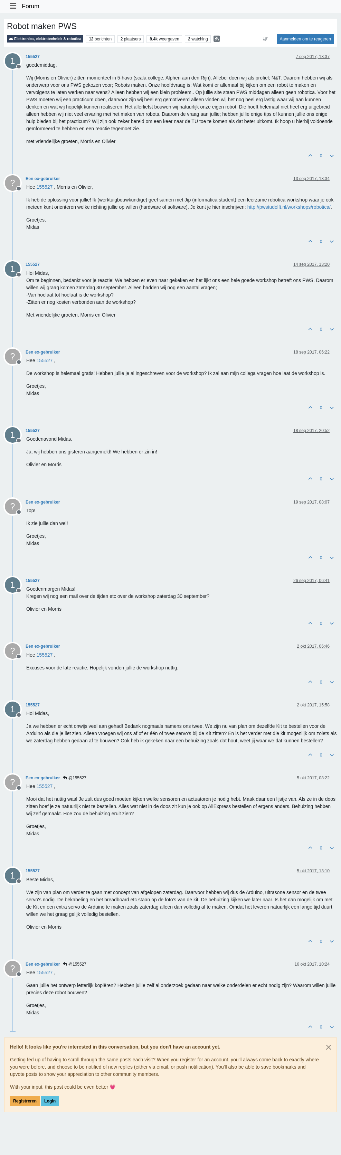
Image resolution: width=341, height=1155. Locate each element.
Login (50, 1101)
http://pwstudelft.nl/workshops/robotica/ (289, 207)
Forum (30, 6)
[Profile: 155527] (45, 187)
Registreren (25, 1101)
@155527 (74, 778)
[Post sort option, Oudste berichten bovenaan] (265, 39)
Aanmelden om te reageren (305, 39)
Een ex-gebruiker (43, 178)
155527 (33, 56)
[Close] (329, 1047)
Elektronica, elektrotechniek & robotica (45, 39)
